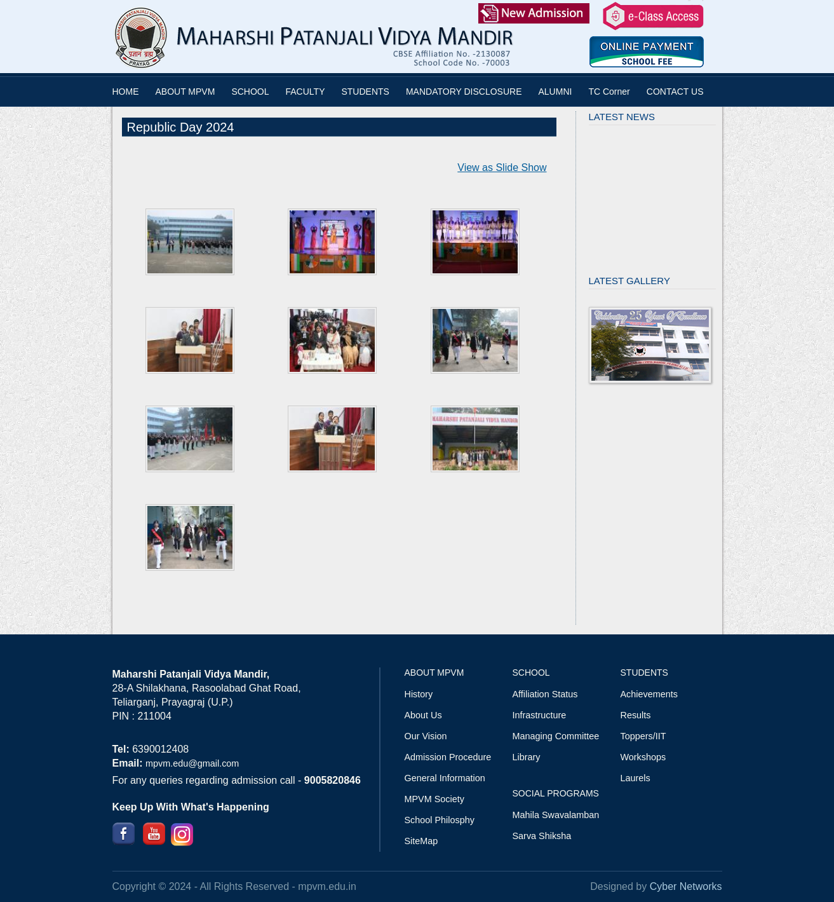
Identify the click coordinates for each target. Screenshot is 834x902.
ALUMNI (555, 91)
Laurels (635, 778)
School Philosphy (439, 820)
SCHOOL (250, 91)
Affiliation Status (545, 694)
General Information (445, 778)
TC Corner (608, 91)
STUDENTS (365, 91)
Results (636, 715)
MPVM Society (434, 799)
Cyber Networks (686, 886)
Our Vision (426, 736)
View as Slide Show (501, 167)
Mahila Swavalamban (556, 815)
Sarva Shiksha (542, 836)
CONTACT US (675, 91)
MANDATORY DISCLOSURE (464, 91)
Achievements (649, 694)
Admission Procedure (448, 757)
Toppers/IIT (643, 736)
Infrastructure (540, 715)
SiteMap (421, 841)
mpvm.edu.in (327, 886)
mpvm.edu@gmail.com (192, 763)
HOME (125, 91)
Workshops (643, 757)
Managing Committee (556, 736)
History (419, 694)
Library (527, 757)
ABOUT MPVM (185, 91)
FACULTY (305, 91)
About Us (423, 715)
